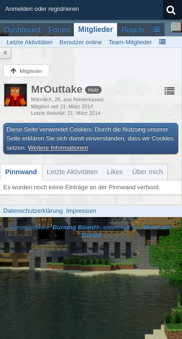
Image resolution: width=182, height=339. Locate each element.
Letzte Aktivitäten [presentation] (72, 172)
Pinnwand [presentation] (21, 172)
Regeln (132, 29)
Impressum (81, 210)
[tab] (21, 172)
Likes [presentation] (115, 172)
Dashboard (22, 29)
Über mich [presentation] (147, 172)
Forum (59, 29)
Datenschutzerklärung (33, 210)
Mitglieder (95, 29)
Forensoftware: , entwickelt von (91, 231)
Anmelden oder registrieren (42, 8)
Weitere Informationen (58, 147)
